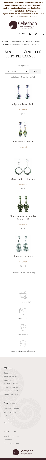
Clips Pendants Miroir (23, 104)
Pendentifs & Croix (11, 394)
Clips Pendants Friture (23, 141)
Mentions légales (10, 412)
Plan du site (8, 423)
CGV (5, 416)
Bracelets (7, 380)
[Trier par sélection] (17, 71)
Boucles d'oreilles (10, 377)
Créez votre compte (11, 443)
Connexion (8, 440)
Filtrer (35, 71)
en (23, 33)
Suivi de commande (11, 436)
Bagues (6, 373)
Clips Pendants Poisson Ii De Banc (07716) (23, 217)
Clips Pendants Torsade (23, 179)
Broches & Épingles (11, 384)
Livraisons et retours (11, 409)
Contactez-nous (10, 419)
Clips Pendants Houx (23, 256)
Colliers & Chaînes (11, 387)
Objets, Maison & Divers (13, 391)
